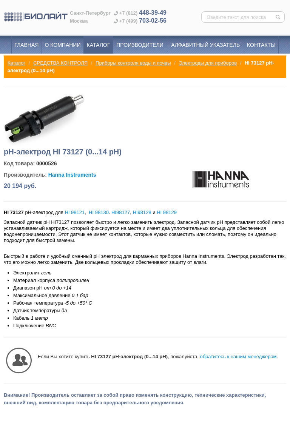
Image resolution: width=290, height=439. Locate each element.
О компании (63, 45)
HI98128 (142, 212)
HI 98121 (75, 212)
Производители (140, 45)
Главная (26, 45)
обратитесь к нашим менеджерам (238, 356)
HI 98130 (99, 212)
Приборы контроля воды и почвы (133, 63)
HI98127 (120, 212)
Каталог (98, 45)
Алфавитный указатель (205, 45)
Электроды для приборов (208, 63)
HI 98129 (167, 212)
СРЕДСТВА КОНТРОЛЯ (60, 63)
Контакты (261, 45)
